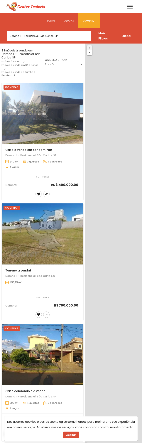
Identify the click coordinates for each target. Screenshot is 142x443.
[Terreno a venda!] (42, 234)
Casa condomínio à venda (25, 391)
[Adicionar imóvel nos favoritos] (39, 194)
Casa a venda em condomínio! (28, 150)
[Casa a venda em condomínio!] (42, 113)
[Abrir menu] (130, 7)
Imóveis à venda (11, 61)
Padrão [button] (50, 64)
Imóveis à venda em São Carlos (19, 65)
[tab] (51, 20)
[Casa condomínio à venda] (42, 354)
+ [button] (90, 47)
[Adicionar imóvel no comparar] (46, 194)
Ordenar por (56, 59)
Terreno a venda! (18, 270)
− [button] (89, 52)
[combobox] (49, 36)
